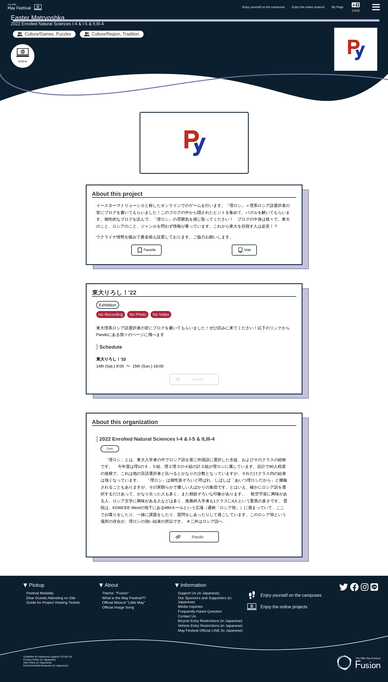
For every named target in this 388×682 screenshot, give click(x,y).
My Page (337, 7)
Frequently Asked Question (200, 611)
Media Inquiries (190, 607)
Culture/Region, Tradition (111, 34)
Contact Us (187, 616)
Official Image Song (118, 607)
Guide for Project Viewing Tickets (53, 602)
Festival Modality (40, 593)
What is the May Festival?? (124, 598)
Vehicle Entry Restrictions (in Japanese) (210, 626)
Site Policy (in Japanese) (37, 662)
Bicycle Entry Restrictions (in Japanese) (210, 621)
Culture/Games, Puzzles (44, 34)
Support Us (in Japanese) (198, 593)
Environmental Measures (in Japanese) (45, 665)
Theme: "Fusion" (115, 593)
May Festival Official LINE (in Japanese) (210, 630)
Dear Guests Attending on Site (51, 598)
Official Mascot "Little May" (123, 602)
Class (109, 448)
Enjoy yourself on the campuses (263, 7)
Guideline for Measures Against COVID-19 (47, 656)
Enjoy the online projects (308, 7)
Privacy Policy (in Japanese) (39, 659)
